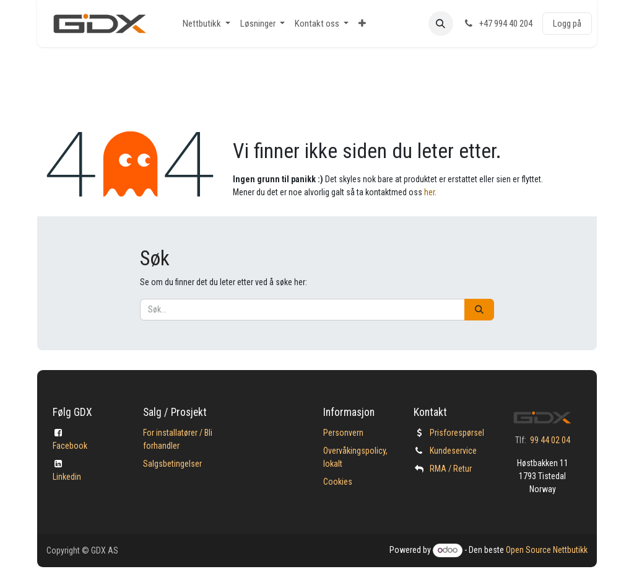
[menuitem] (206, 24)
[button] (440, 23)
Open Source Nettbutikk (547, 550)
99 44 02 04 (550, 440)
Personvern (343, 433)
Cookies (337, 482)
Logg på (567, 23)
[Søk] (479, 309)
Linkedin (67, 477)
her (429, 192)
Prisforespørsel (457, 433)
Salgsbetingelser (172, 464)
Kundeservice (453, 451)
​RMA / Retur (451, 469)
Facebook (70, 446)
